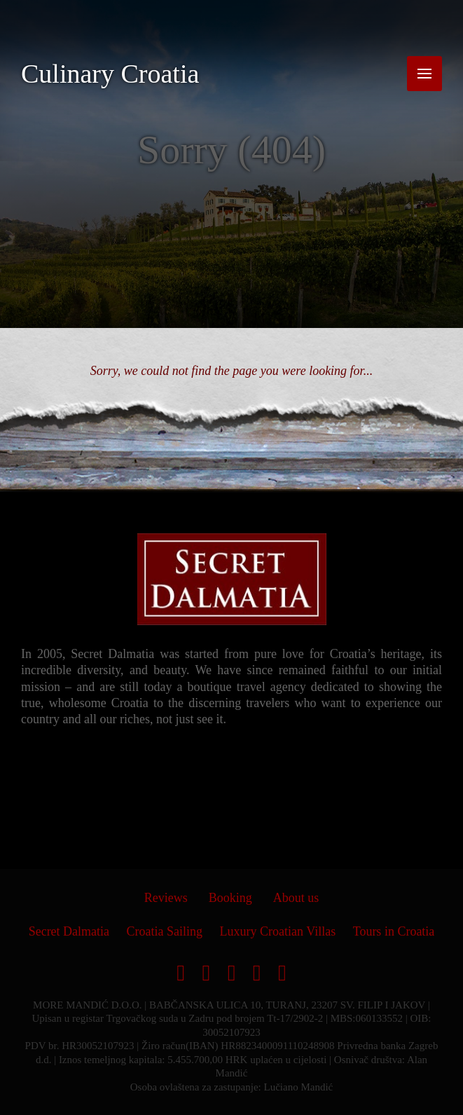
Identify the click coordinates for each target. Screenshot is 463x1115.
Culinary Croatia (110, 73)
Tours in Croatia (394, 931)
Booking (230, 898)
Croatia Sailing (164, 931)
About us (296, 898)
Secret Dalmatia (69, 931)
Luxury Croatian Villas (278, 931)
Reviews (166, 898)
